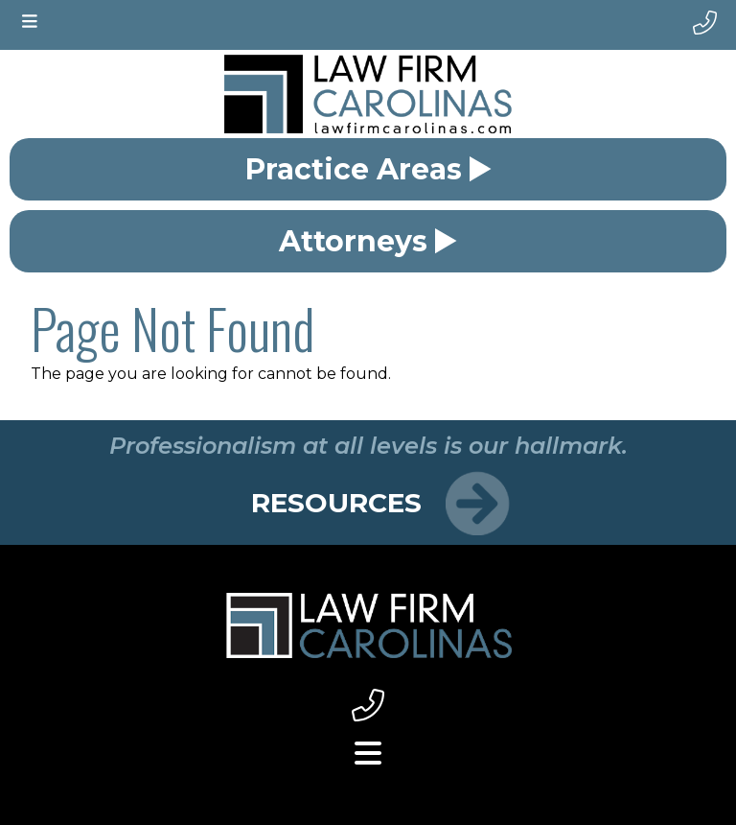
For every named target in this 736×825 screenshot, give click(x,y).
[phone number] (705, 23)
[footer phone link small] (368, 706)
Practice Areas (368, 169)
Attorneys (368, 241)
